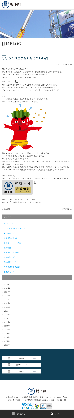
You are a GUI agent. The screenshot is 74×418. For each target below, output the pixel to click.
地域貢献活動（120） (12, 252)
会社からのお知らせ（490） (15, 228)
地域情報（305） (10, 247)
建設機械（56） (10, 257)
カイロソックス (8, 81)
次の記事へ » (67, 209)
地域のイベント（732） (13, 243)
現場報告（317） (10, 262)
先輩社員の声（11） (11, 238)
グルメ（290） (9, 223)
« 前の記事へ (7, 209)
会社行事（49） (10, 233)
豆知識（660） (9, 272)
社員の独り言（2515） (12, 267)
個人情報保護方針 (54, 400)
